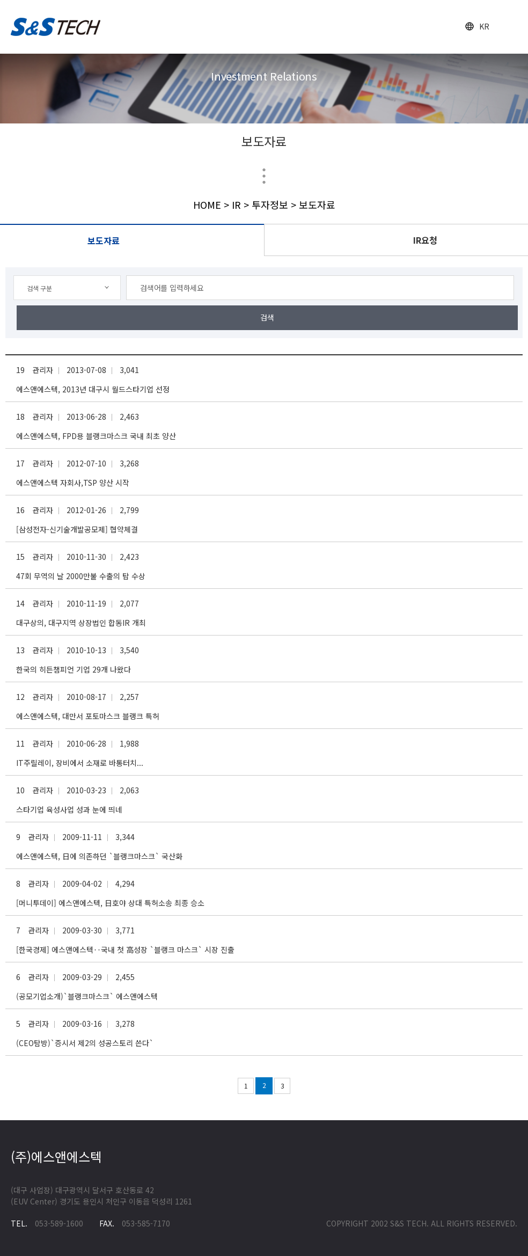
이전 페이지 (228, 1086)
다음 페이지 (300, 1086)
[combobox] (67, 287)
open (510, 27)
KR (484, 26)
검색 (267, 317)
